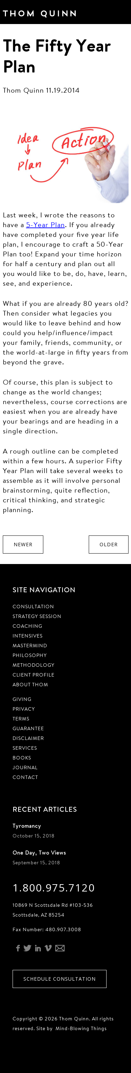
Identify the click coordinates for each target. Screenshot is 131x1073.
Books (22, 757)
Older (109, 544)
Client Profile (33, 674)
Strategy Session (37, 616)
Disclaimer (28, 738)
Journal (25, 767)
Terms (21, 718)
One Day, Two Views (39, 852)
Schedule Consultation (59, 978)
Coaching (27, 626)
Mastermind (30, 645)
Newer (23, 544)
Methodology (33, 665)
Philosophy (30, 655)
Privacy (24, 708)
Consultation (33, 606)
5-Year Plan (45, 224)
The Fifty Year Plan (57, 55)
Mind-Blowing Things (81, 1028)
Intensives (28, 635)
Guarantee (28, 728)
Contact (25, 777)
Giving (22, 699)
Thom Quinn (50, 15)
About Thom (30, 684)
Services (25, 747)
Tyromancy (27, 825)
